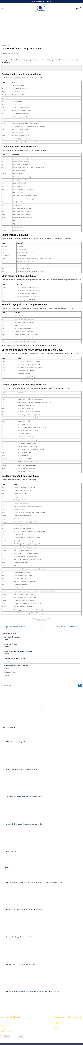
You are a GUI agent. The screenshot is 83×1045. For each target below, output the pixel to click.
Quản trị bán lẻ (11, 851)
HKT (17, 53)
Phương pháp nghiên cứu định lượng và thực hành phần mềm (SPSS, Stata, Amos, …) (34, 882)
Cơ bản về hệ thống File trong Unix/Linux (18, 651)
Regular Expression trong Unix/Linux (16, 665)
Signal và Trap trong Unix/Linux (13, 627)
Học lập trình (31, 1026)
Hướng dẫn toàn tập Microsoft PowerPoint (19, 937)
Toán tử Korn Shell (10, 673)
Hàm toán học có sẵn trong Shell (69, 627)
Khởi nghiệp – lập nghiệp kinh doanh (17, 742)
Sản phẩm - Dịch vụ (34, 1023)
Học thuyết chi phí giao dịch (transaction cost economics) (24, 824)
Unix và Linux (5, 45)
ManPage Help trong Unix (12, 637)
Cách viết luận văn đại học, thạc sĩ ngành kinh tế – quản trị (24, 909)
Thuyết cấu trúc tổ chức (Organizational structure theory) (24, 796)
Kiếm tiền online (32, 1028)
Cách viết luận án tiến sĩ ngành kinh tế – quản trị (21, 964)
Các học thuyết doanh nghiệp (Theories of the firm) (21, 769)
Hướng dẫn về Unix (10, 644)
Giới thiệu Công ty (47, 1023)
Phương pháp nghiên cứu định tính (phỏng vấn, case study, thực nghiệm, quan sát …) (33, 991)
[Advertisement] (41, 28)
